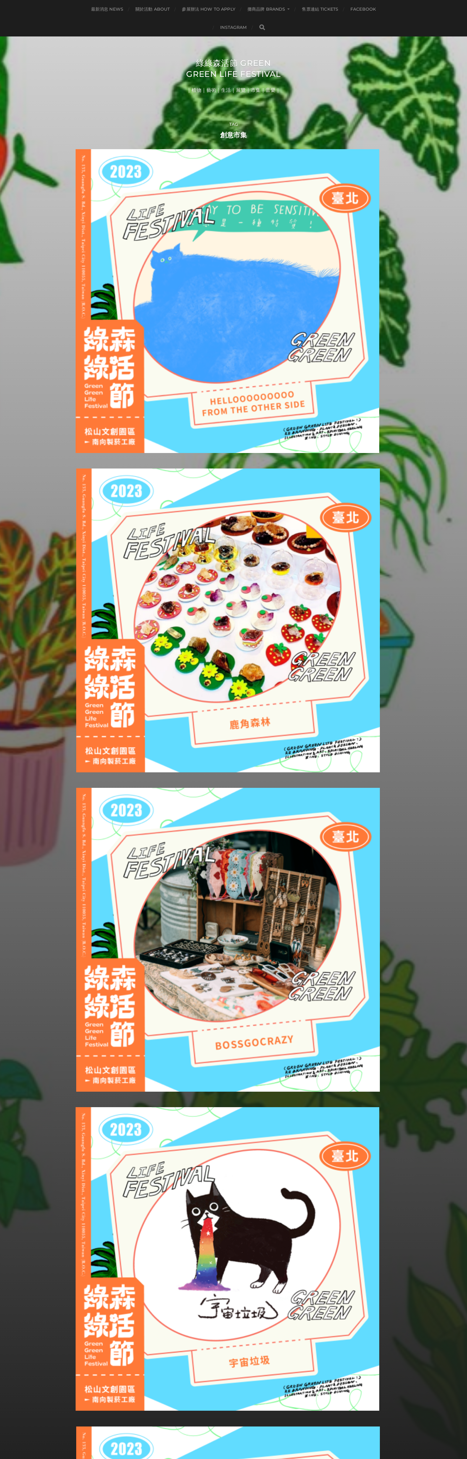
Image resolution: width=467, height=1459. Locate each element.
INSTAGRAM (233, 27)
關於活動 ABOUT (152, 9)
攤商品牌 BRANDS (266, 9)
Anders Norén (245, 1432)
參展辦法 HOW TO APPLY (208, 9)
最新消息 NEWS (107, 9)
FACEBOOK (363, 9)
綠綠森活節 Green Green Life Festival (233, 74)
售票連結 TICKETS (320, 9)
